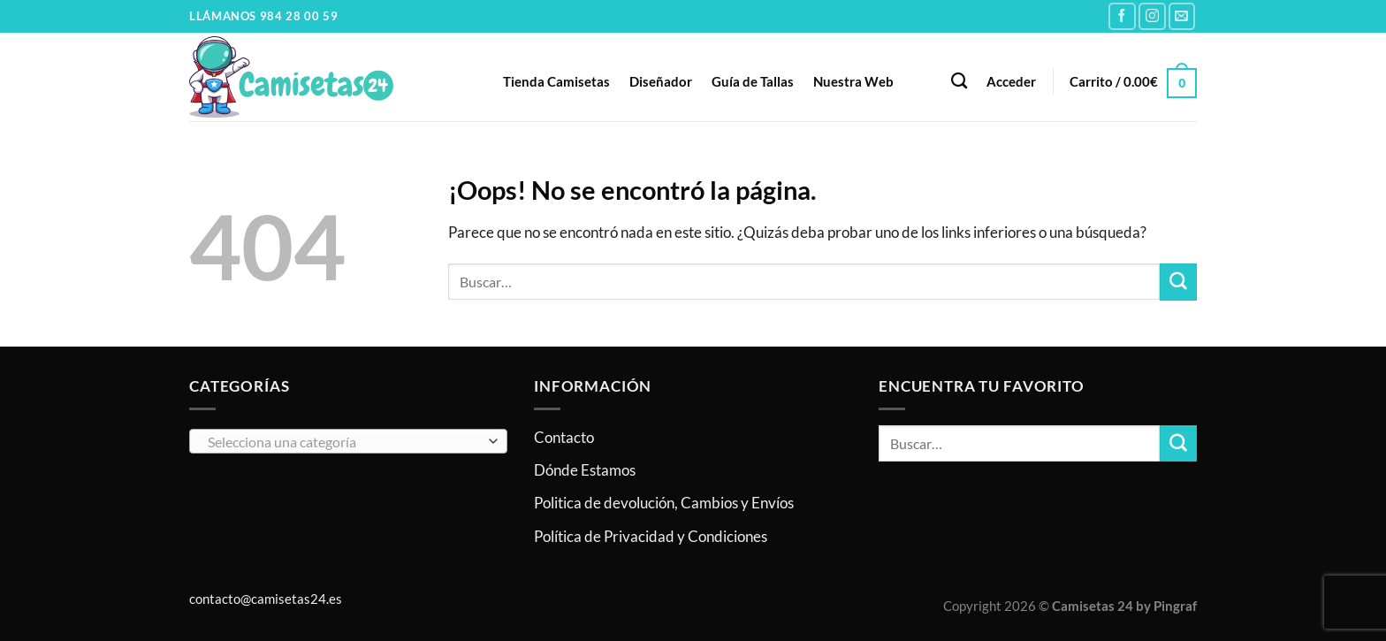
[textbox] (343, 442)
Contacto (564, 437)
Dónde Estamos (585, 470)
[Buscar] (959, 81)
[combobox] (348, 441)
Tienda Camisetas (556, 81)
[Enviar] (1178, 281)
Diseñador (660, 81)
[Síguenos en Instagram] (1152, 16)
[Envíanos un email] (1182, 16)
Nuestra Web (853, 81)
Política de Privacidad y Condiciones (650, 536)
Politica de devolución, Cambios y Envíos (664, 502)
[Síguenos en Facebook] (1122, 16)
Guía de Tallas (753, 81)
